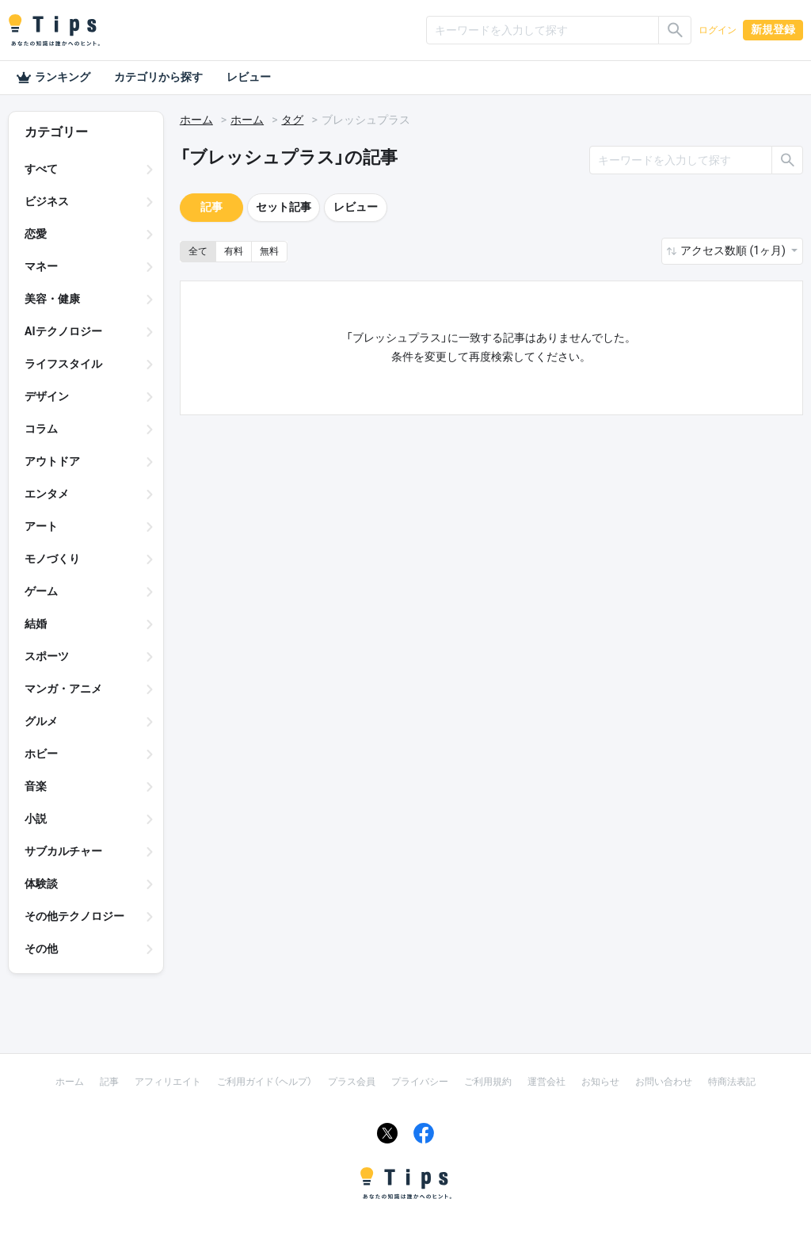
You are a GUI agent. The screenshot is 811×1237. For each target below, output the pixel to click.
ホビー (41, 753)
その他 (41, 948)
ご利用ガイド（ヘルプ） (264, 1081)
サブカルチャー (63, 851)
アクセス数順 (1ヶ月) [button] (734, 250)
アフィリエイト (168, 1081)
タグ (292, 119)
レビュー (249, 77)
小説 (36, 818)
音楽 (36, 786)
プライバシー (419, 1081)
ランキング (53, 77)
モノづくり (52, 558)
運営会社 (546, 1081)
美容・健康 (52, 298)
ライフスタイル (63, 363)
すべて (41, 168)
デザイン (47, 396)
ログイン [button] (718, 30)
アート (41, 526)
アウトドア (52, 461)
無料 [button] (269, 251)
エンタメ (47, 493)
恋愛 (36, 233)
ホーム (196, 119)
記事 (211, 206)
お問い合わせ (663, 1081)
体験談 (41, 883)
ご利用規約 (488, 1081)
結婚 (36, 623)
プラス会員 (351, 1081)
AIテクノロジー (63, 331)
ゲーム (41, 591)
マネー (41, 266)
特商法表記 (732, 1081)
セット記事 (283, 206)
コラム (41, 428)
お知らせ (600, 1081)
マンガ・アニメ (63, 688)
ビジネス (47, 201)
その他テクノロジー (74, 916)
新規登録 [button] (773, 29)
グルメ (41, 721)
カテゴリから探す (158, 77)
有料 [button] (233, 251)
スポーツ (47, 656)
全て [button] (198, 251)
